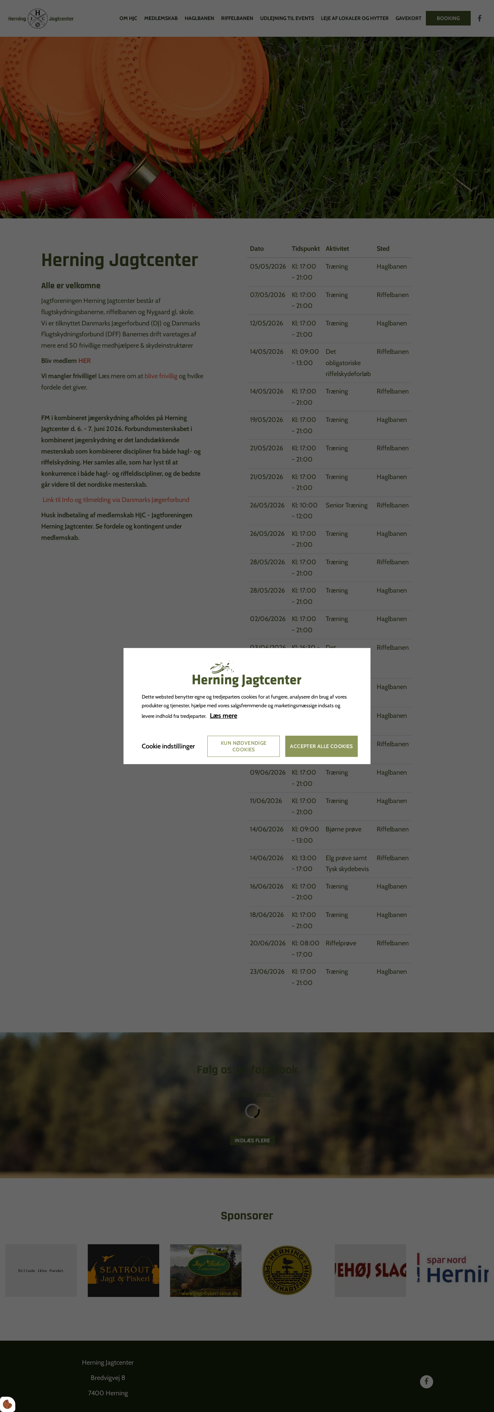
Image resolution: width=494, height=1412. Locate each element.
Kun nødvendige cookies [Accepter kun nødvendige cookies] (244, 746)
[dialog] (246, 706)
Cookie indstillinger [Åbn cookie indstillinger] (168, 746)
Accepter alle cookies (321, 746)
